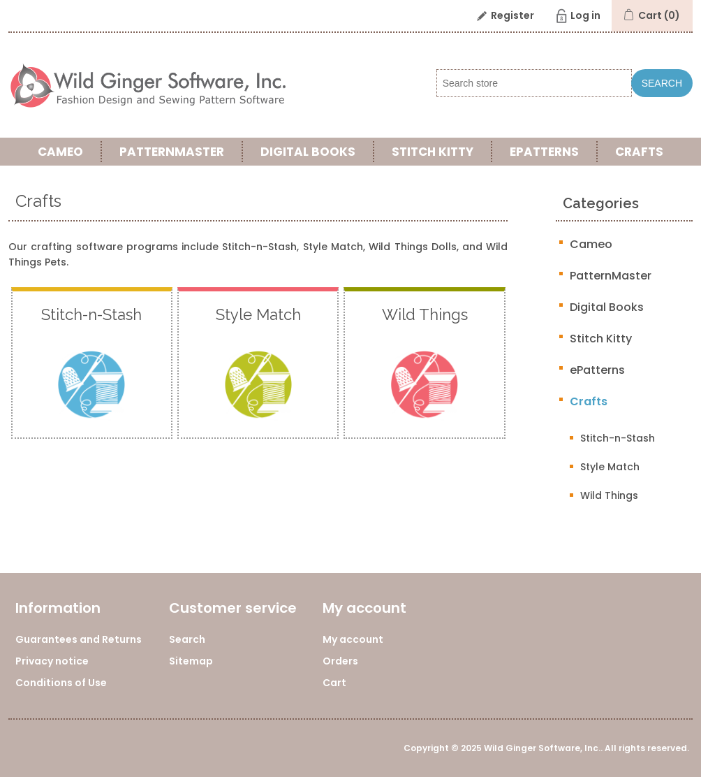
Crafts (639, 151)
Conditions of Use (61, 683)
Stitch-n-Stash (617, 438)
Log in (585, 15)
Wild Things (609, 495)
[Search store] (534, 83)
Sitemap (191, 661)
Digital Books (307, 151)
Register (512, 15)
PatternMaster (171, 151)
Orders (340, 661)
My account (353, 639)
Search (662, 83)
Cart (334, 683)
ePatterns (544, 151)
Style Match (610, 467)
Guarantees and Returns (78, 639)
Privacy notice (52, 661)
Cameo (60, 151)
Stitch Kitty (432, 151)
